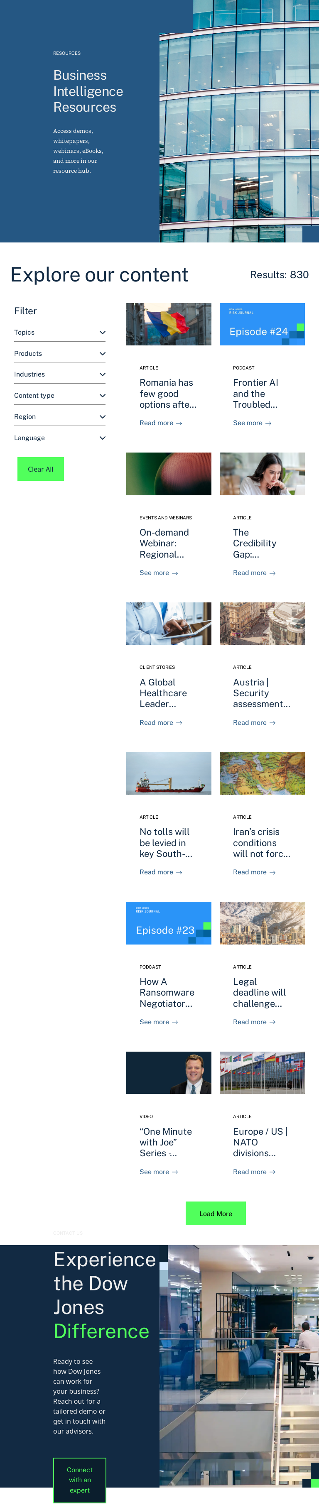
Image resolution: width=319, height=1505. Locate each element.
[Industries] (60, 375)
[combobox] (60, 333)
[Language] (60, 438)
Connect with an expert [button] (80, 1480)
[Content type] (60, 396)
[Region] (60, 417)
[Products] (60, 354)
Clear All (41, 469)
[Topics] (60, 333)
